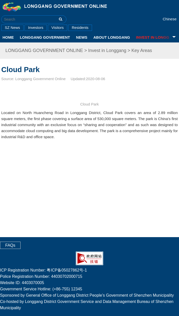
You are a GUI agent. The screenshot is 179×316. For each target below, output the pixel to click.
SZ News (12, 27)
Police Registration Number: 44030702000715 (41, 276)
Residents (80, 27)
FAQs (10, 245)
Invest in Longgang (107, 50)
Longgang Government (45, 37)
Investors (35, 27)
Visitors (57, 27)
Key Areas (141, 50)
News (81, 37)
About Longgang (112, 37)
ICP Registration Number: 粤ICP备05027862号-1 (43, 270)
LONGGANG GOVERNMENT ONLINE (44, 50)
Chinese (169, 19)
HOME (8, 37)
